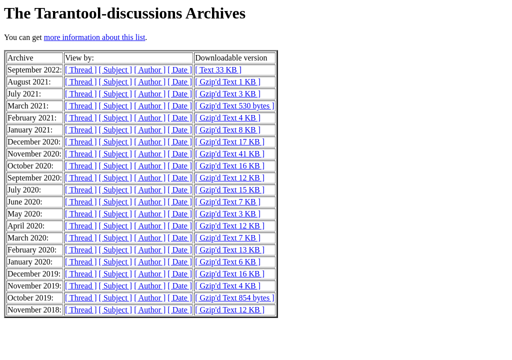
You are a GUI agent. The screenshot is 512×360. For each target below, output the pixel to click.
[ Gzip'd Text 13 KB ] (229, 250)
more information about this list (95, 37)
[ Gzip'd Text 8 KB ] (227, 130)
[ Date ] (180, 70)
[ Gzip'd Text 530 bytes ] (234, 106)
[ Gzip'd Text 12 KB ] (229, 178)
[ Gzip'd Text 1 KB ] (227, 82)
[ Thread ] (81, 70)
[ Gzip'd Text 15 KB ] (229, 190)
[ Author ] (150, 70)
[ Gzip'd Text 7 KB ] (227, 202)
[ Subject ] (115, 70)
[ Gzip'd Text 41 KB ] (229, 154)
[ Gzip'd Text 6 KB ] (227, 262)
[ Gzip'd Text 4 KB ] (227, 118)
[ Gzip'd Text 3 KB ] (227, 94)
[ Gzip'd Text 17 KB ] (229, 142)
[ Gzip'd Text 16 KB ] (229, 166)
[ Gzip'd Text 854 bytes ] (234, 298)
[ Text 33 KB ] (218, 70)
